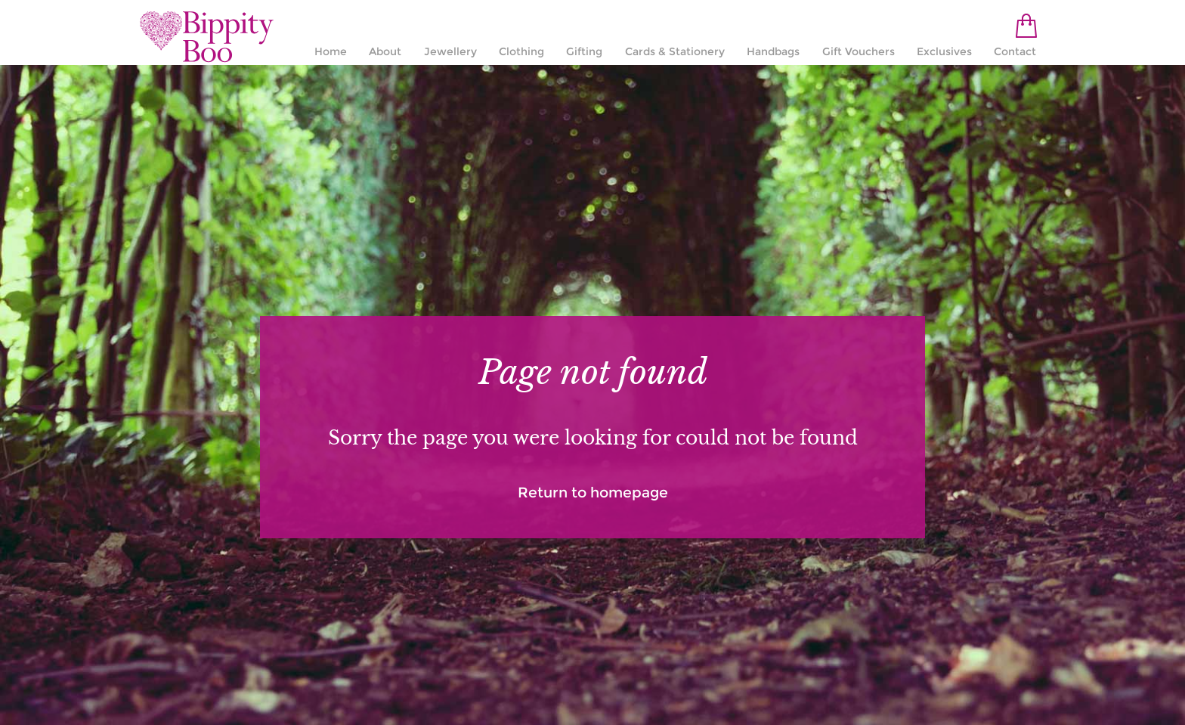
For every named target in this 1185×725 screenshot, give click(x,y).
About (385, 51)
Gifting (584, 51)
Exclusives (944, 51)
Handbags (773, 51)
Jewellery (450, 51)
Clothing (521, 51)
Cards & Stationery (675, 51)
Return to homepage (593, 492)
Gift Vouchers (858, 51)
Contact (1015, 51)
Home (330, 51)
